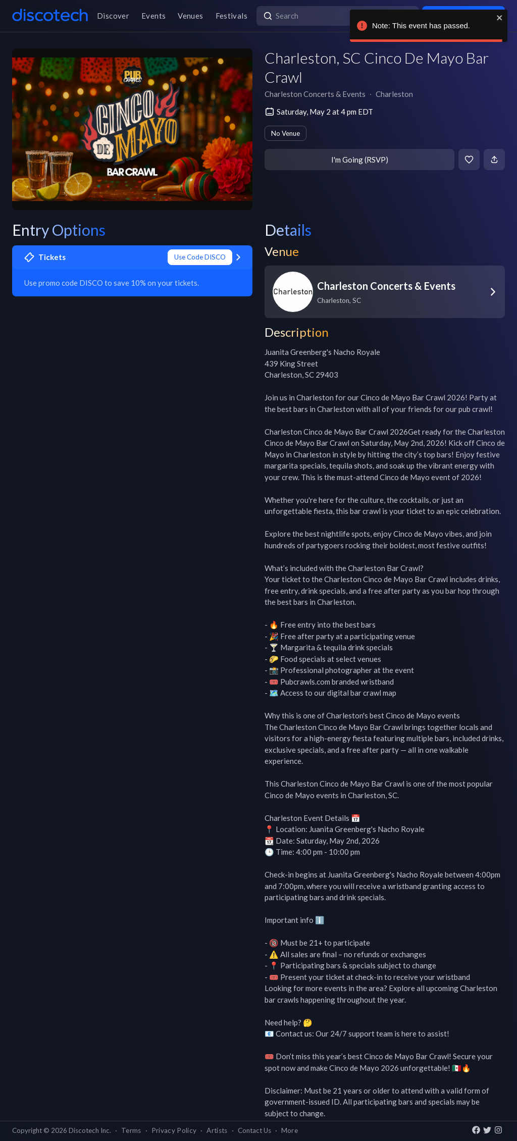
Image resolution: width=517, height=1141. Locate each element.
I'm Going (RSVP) (359, 159)
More (289, 1130)
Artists (216, 1130)
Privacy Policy (174, 1130)
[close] (499, 18)
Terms (131, 1130)
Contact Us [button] (254, 1130)
